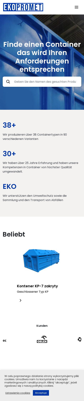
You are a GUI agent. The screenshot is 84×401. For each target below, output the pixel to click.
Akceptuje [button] (41, 393)
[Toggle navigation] (76, 7)
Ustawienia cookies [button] (17, 393)
